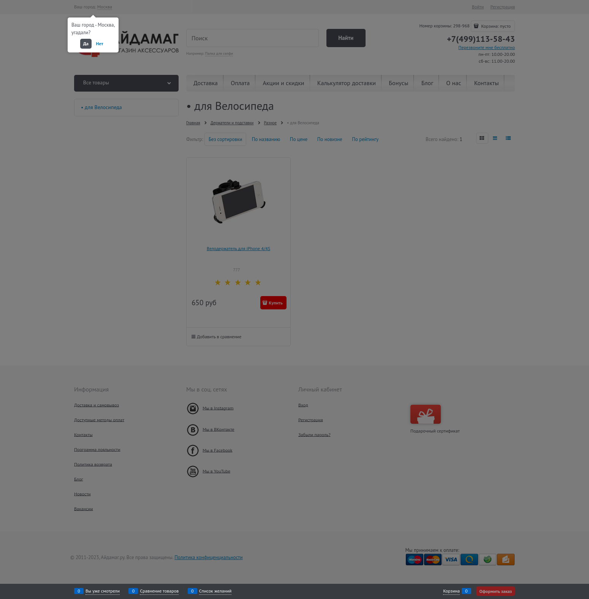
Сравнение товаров (159, 591)
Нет (99, 43)
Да (86, 43)
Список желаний (215, 591)
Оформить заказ (495, 591)
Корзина (451, 591)
